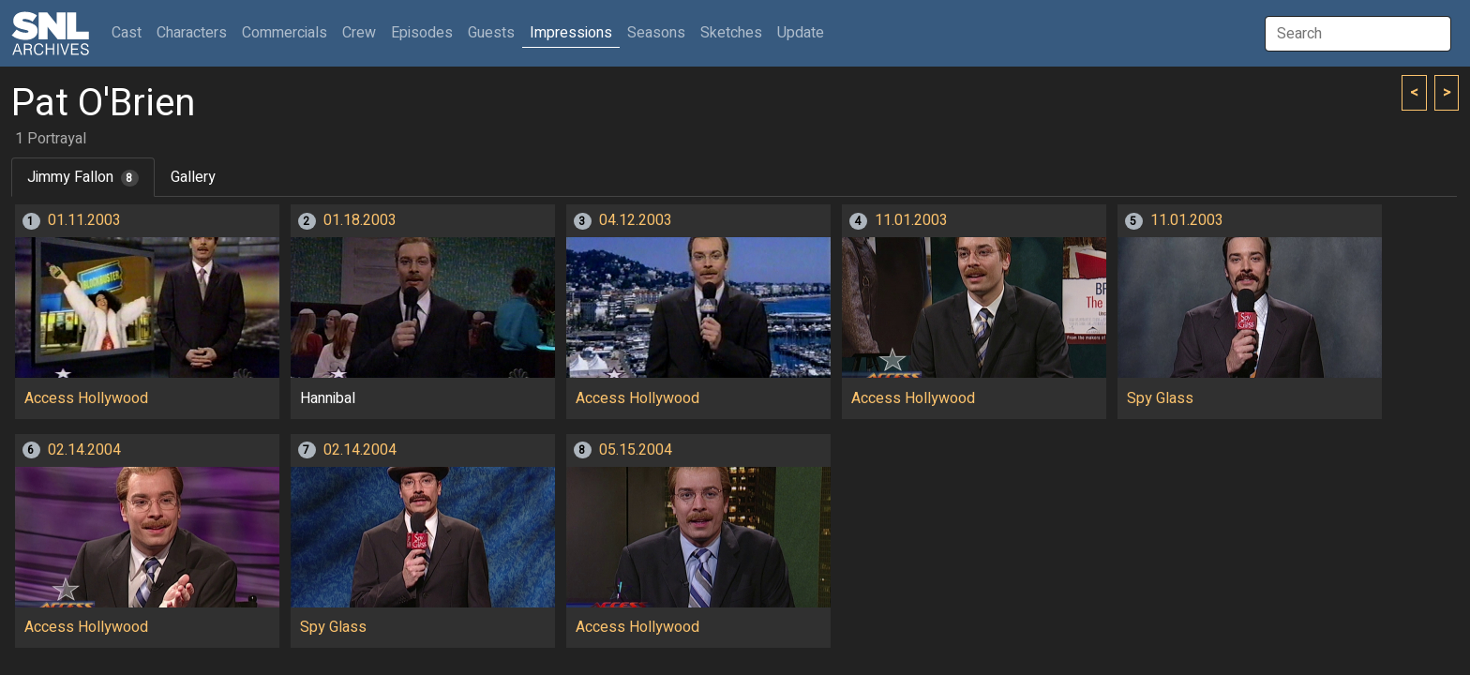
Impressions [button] (571, 33)
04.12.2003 (635, 220)
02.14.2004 (84, 450)
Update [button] (800, 33)
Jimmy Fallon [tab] (83, 177)
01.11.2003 (84, 220)
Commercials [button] (284, 33)
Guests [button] (491, 33)
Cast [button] (130, 32)
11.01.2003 (911, 220)
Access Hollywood (86, 398)
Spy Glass (1160, 398)
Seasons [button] (656, 33)
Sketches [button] (731, 33)
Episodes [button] (422, 33)
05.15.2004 (635, 450)
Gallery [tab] (193, 177)
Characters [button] (192, 33)
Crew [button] (359, 33)
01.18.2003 (360, 220)
